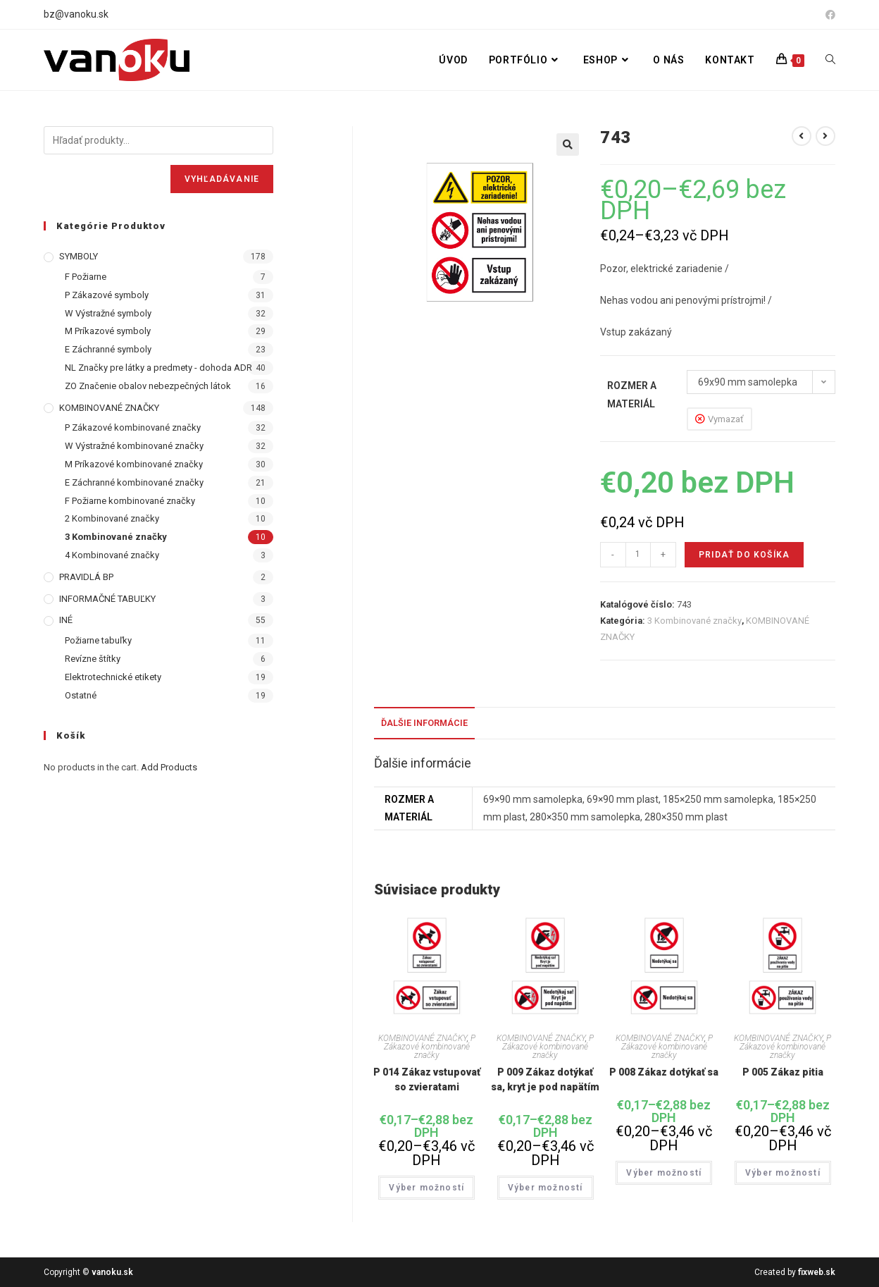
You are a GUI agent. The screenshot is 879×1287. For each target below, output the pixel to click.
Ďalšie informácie (424, 723)
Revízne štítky (92, 658)
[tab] (424, 723)
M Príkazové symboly (108, 331)
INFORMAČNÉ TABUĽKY (107, 598)
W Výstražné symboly (108, 313)
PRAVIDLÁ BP (86, 577)
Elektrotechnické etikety (113, 677)
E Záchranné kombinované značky (134, 482)
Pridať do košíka (744, 555)
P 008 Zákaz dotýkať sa (663, 1072)
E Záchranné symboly (108, 349)
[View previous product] (801, 136)
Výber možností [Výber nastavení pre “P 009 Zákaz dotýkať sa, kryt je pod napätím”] (545, 1188)
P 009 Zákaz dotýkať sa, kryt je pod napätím (545, 1079)
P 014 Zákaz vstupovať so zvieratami (426, 1079)
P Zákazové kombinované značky (429, 1046)
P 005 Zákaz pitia (782, 1072)
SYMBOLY (78, 256)
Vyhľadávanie (222, 179)
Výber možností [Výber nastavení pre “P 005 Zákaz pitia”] (783, 1173)
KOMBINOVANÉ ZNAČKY (422, 1038)
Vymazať (726, 419)
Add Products (169, 767)
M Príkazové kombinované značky (134, 464)
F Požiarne (85, 276)
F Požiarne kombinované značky (130, 500)
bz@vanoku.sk (76, 14)
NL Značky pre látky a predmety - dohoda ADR (158, 367)
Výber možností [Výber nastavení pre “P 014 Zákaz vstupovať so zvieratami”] (426, 1188)
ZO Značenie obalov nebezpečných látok (148, 386)
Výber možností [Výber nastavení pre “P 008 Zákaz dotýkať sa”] (664, 1173)
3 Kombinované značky (694, 620)
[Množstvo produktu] (638, 554)
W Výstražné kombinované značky (134, 446)
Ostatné (80, 695)
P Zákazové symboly (107, 295)
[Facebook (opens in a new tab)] (828, 15)
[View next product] (825, 136)
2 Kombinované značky (112, 518)
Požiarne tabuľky (98, 640)
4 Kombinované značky (112, 555)
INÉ (66, 620)
